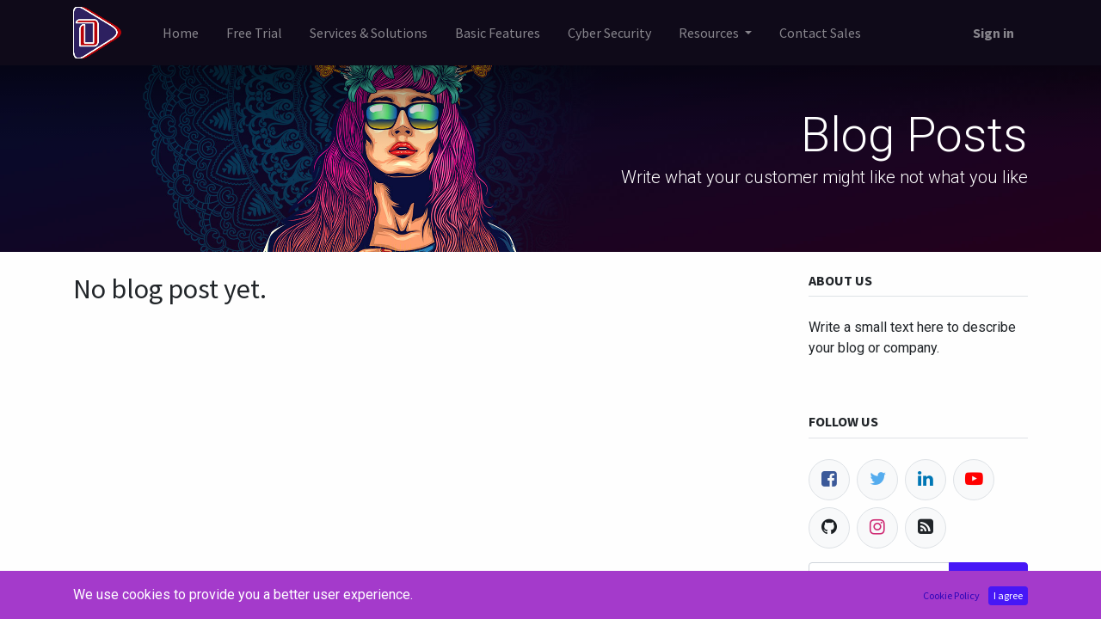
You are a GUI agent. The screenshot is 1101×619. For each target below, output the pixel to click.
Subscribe (988, 578)
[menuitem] (180, 32)
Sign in (993, 32)
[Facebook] (829, 479)
